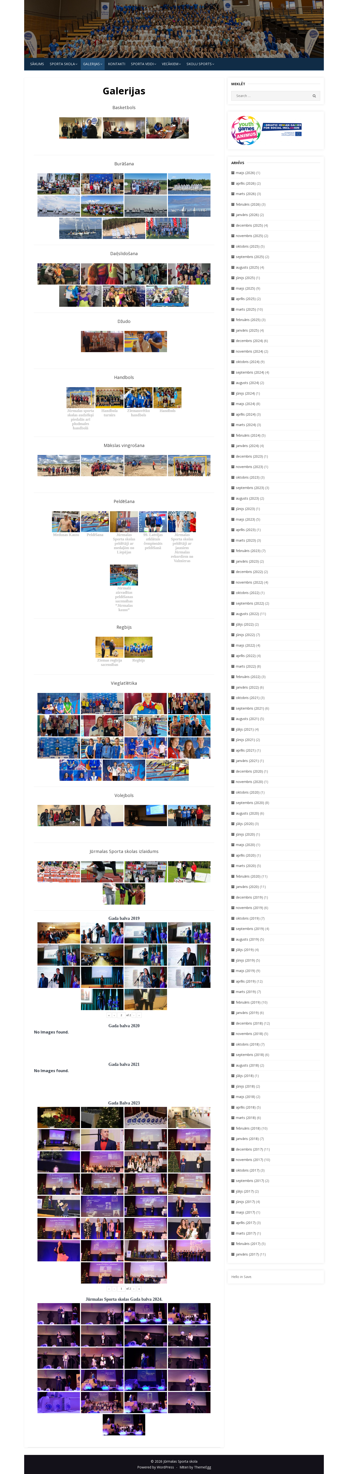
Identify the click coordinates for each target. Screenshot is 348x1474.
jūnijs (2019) (245, 960)
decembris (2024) (249, 340)
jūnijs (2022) (245, 634)
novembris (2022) (249, 582)
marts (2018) (246, 1117)
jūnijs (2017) (245, 1201)
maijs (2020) (245, 844)
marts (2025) (246, 309)
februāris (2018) (248, 1128)
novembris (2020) (249, 781)
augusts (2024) (247, 382)
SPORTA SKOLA (62, 64)
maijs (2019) (245, 970)
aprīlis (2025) (246, 298)
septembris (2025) (250, 256)
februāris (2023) (248, 550)
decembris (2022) (249, 571)
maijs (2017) (245, 1212)
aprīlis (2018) (246, 1107)
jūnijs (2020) (245, 834)
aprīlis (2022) (246, 655)
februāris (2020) (248, 876)
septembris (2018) (250, 1054)
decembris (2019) (249, 897)
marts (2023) (246, 540)
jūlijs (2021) (245, 729)
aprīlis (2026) (246, 183)
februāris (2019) (248, 1002)
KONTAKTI (116, 64)
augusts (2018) (247, 1065)
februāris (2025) (248, 319)
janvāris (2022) (247, 687)
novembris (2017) (249, 1159)
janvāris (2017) (247, 1254)
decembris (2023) (249, 456)
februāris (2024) (248, 435)
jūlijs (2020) (245, 823)
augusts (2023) (247, 498)
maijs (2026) (245, 172)
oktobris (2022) (248, 592)
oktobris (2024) (248, 361)
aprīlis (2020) (246, 855)
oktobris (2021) (248, 697)
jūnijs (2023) (245, 508)
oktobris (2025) (248, 246)
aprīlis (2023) (246, 529)
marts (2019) (246, 991)
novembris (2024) (249, 351)
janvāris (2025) (247, 330)
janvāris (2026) (247, 214)
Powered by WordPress (155, 1467)
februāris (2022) (248, 676)
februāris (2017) (248, 1243)
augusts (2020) (247, 813)
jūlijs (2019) (245, 949)
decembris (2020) (249, 771)
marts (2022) (246, 666)
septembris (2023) (250, 487)
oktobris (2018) (248, 1044)
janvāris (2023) (247, 561)
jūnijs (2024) (245, 393)
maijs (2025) (245, 288)
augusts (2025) (247, 267)
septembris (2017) (250, 1180)
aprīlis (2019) (246, 981)
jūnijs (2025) (245, 277)
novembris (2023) (249, 466)
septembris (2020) (250, 802)
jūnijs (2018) (245, 1086)
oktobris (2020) (248, 792)
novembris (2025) (249, 235)
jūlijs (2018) (245, 1075)
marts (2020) (246, 865)
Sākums (37, 64)
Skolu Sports (199, 64)
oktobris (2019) (248, 918)
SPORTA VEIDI (142, 64)
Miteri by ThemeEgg (195, 1467)
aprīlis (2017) (246, 1222)
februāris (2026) (248, 204)
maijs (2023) (245, 519)
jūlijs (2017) (245, 1191)
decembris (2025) (249, 225)
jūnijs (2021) (245, 739)
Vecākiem (170, 64)
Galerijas (91, 64)
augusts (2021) (247, 718)
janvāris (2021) (247, 760)
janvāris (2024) (247, 445)
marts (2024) (246, 424)
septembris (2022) (250, 603)
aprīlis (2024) (246, 414)
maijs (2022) (245, 645)
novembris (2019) (249, 907)
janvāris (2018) (247, 1138)
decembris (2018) (249, 1023)
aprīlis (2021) (246, 750)
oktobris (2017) (248, 1170)
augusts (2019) (247, 939)
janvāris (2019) (247, 1012)
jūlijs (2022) (245, 624)
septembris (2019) (250, 928)
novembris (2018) (249, 1033)
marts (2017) (246, 1233)
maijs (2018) (245, 1096)
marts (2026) (246, 193)
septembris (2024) (250, 372)
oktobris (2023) (248, 477)
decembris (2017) (249, 1149)
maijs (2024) (245, 403)
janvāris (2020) (247, 886)
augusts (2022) (247, 613)
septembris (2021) (250, 708)
